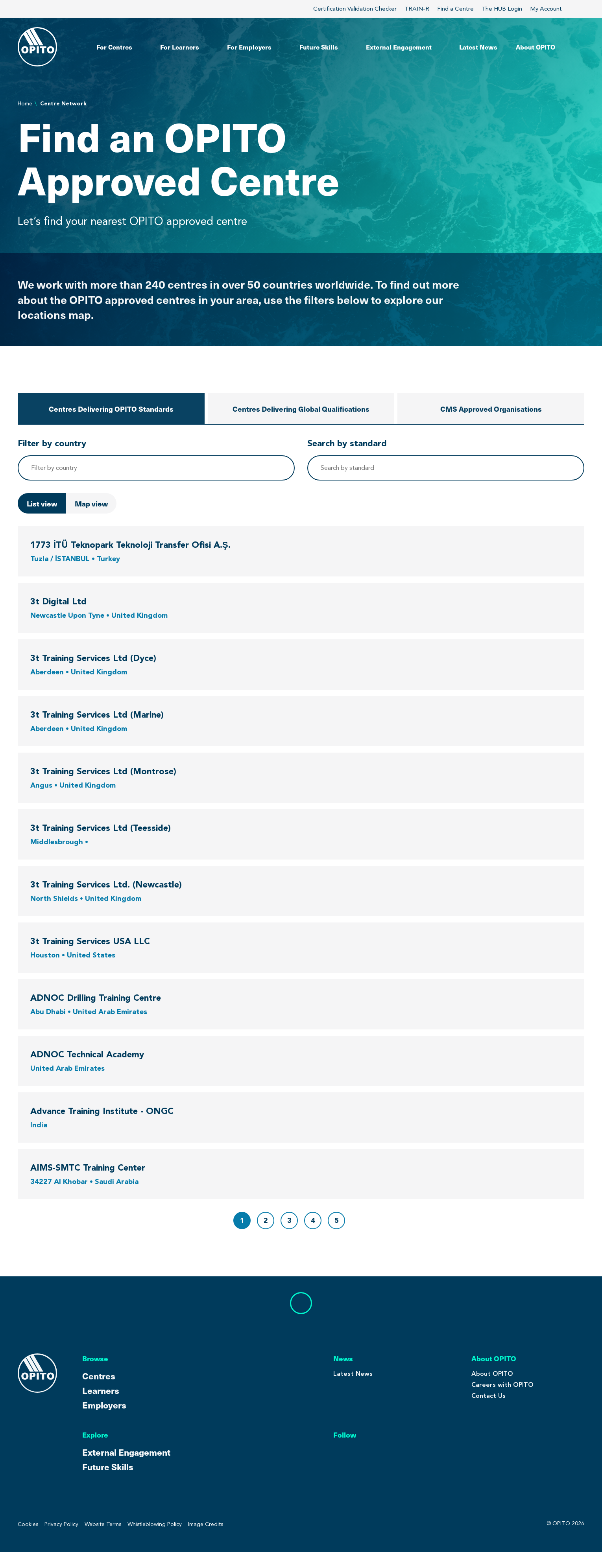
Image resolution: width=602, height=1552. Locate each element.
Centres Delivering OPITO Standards (111, 409)
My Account (550, 8)
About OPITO (492, 1373)
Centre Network (63, 103)
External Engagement (126, 1452)
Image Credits (205, 1524)
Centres (98, 1376)
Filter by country (52, 443)
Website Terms (103, 1524)
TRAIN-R (416, 8)
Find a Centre (455, 8)
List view (42, 503)
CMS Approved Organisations (491, 409)
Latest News (353, 1373)
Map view (91, 503)
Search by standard (347, 443)
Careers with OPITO (502, 1384)
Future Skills (107, 1466)
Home (25, 103)
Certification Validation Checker (355, 8)
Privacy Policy (61, 1524)
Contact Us (488, 1395)
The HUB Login (502, 8)
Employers (104, 1405)
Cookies (28, 1524)
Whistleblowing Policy (154, 1524)
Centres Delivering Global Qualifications (301, 409)
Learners (100, 1390)
